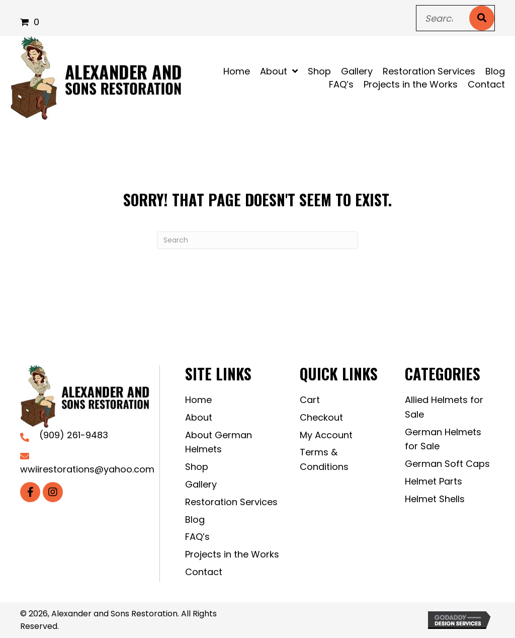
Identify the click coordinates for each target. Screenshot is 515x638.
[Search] (257, 240)
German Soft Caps (447, 463)
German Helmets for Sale (443, 439)
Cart (310, 399)
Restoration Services (231, 502)
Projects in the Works (232, 554)
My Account (326, 435)
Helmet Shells (435, 499)
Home (198, 399)
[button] (30, 492)
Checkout (321, 417)
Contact (203, 572)
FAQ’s (197, 536)
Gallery (201, 484)
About (198, 417)
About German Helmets (218, 442)
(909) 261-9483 (73, 435)
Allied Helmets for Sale (444, 407)
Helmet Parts (433, 481)
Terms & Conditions (324, 459)
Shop (196, 466)
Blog (195, 519)
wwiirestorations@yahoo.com (87, 469)
